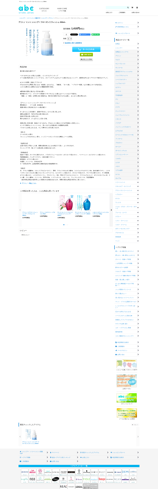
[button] (86, 59)
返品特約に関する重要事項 (72, 43)
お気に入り (109, 12)
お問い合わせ (135, 12)
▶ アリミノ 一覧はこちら (28, 183)
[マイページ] (137, 7)
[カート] (132, 7)
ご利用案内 (122, 12)
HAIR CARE (62, 9)
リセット (135, 425)
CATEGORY (44, 9)
